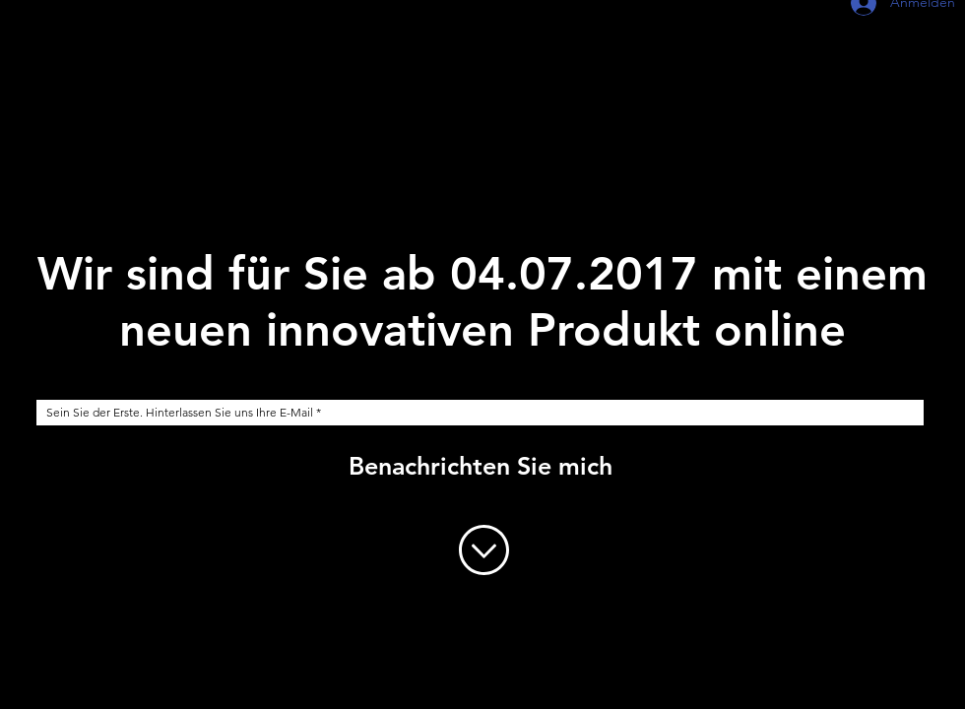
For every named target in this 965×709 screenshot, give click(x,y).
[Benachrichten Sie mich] (480, 466)
